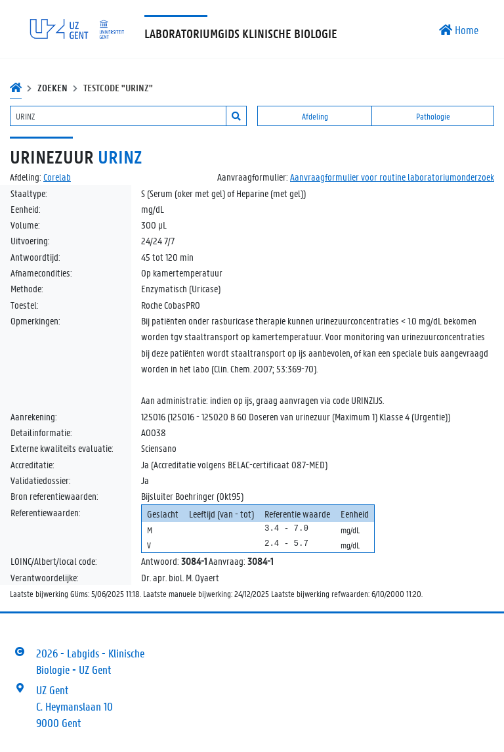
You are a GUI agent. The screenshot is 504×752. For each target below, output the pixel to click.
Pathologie (433, 116)
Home (458, 29)
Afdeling (315, 116)
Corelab (57, 176)
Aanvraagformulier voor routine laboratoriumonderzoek (392, 176)
